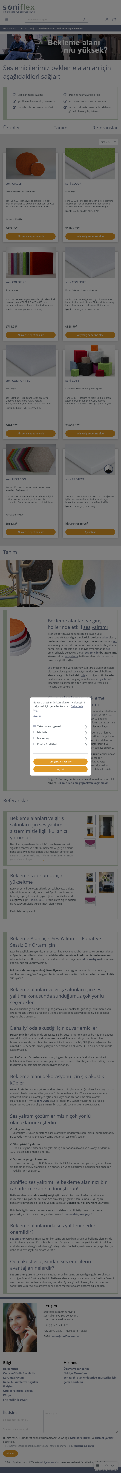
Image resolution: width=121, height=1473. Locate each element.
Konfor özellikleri (47, 744)
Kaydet (60, 769)
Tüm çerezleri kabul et (60, 761)
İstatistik (42, 732)
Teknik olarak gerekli (49, 726)
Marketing (43, 738)
